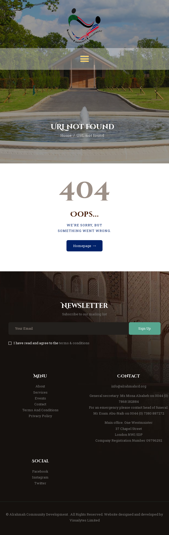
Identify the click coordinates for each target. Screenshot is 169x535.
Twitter (40, 483)
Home (66, 135)
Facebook (40, 471)
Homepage (82, 245)
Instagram (40, 477)
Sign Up (144, 328)
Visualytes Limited (85, 520)
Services (40, 392)
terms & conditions (74, 343)
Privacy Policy (40, 416)
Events (40, 398)
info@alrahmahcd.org (128, 386)
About (40, 386)
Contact (40, 404)
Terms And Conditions (40, 410)
